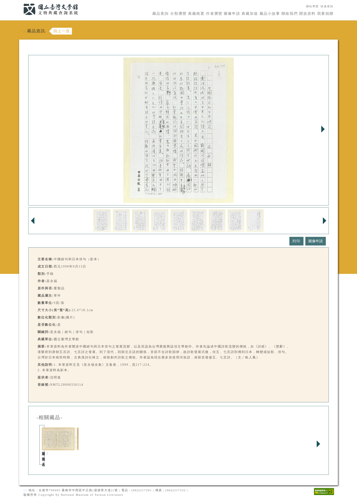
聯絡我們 (289, 13)
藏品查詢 (160, 13)
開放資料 (307, 13)
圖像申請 (232, 13)
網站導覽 (312, 6)
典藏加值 (250, 13)
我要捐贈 (325, 13)
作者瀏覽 (214, 13)
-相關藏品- (49, 417)
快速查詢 (327, 6)
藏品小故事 (270, 13)
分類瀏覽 (178, 13)
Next (322, 129)
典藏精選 (196, 13)
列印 (296, 241)
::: (20, 2)
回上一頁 (62, 31)
